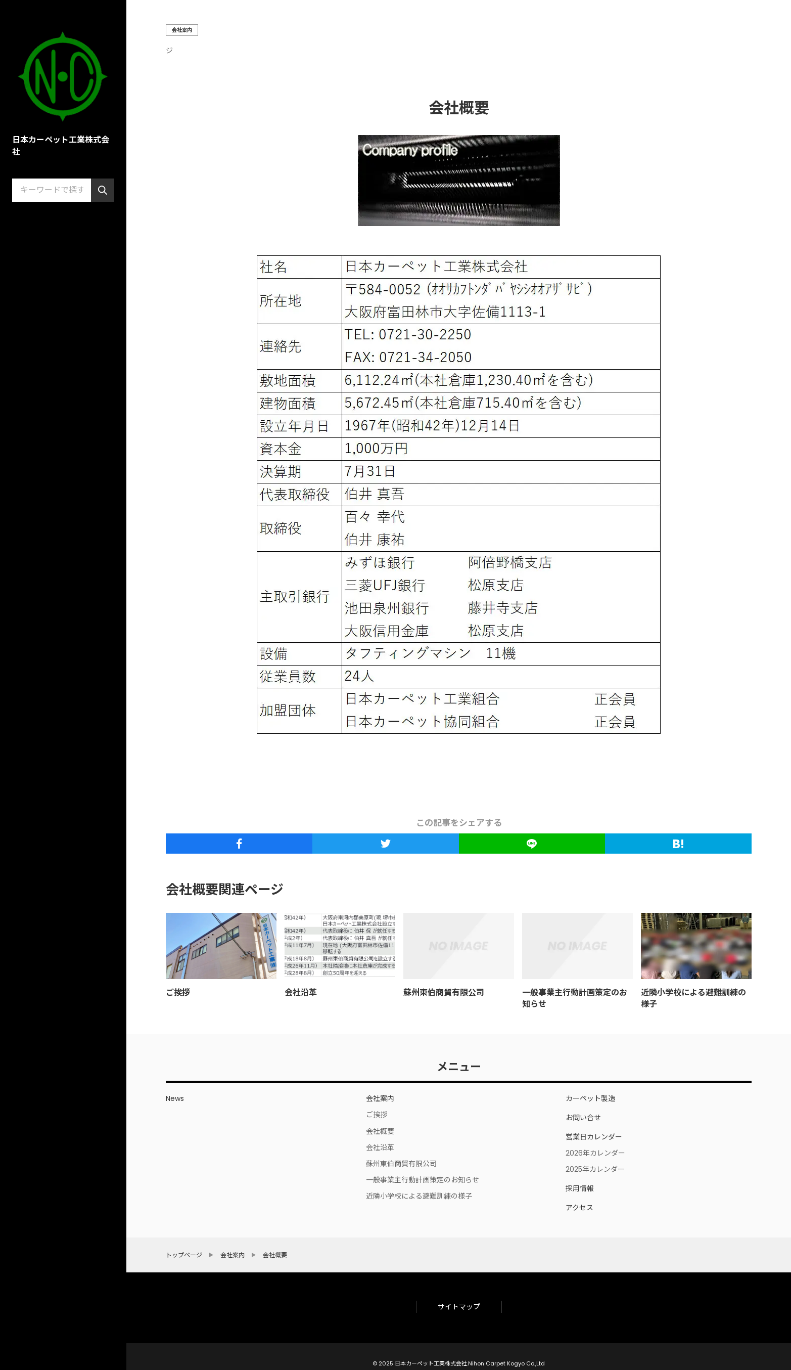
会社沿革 (301, 992)
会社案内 (182, 30)
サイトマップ (459, 1307)
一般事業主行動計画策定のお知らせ (574, 998)
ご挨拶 (178, 992)
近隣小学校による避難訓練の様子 (693, 998)
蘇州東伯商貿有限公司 (443, 992)
